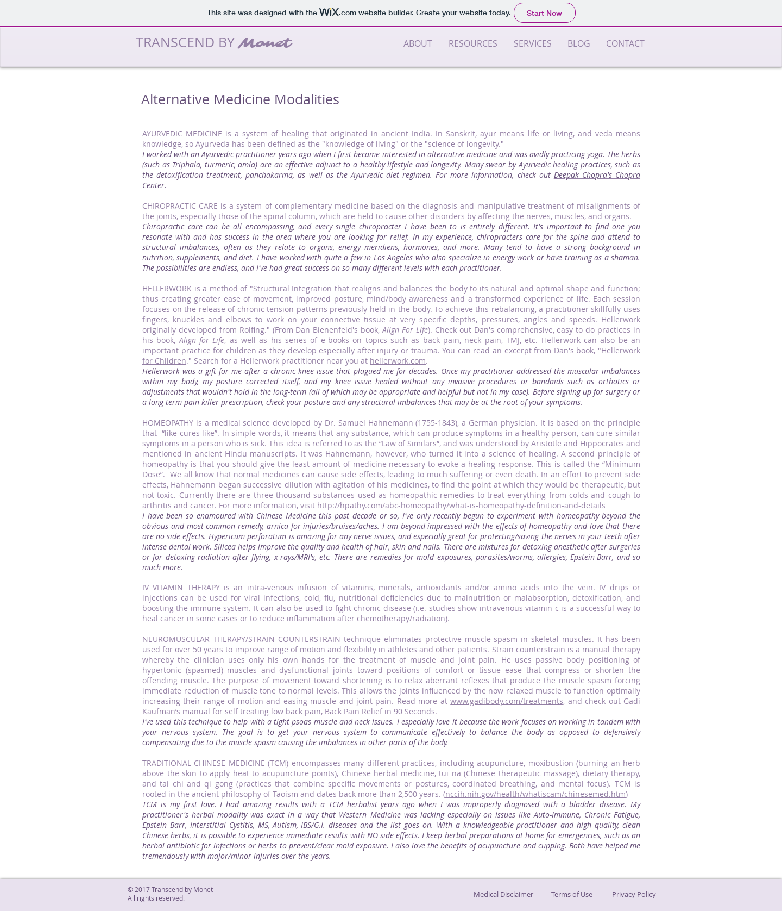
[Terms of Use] (571, 894)
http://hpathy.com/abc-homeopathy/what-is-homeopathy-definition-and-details (461, 505)
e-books (335, 340)
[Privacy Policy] (633, 894)
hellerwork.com (398, 360)
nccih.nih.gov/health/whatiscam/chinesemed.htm (535, 794)
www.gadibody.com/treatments (506, 701)
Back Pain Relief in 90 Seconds (380, 711)
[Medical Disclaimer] (503, 894)
